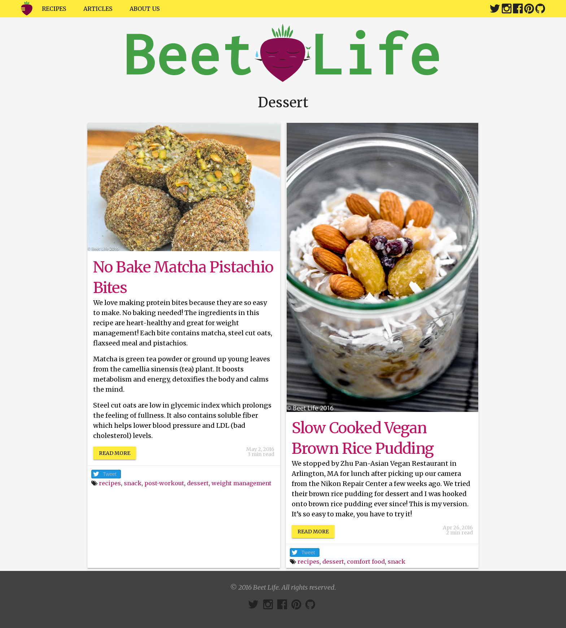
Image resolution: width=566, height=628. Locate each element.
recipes (110, 483)
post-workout (164, 483)
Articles (98, 8)
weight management (241, 483)
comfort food (366, 561)
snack (133, 483)
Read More (114, 453)
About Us (144, 8)
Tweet (109, 474)
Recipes (54, 8)
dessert (198, 483)
